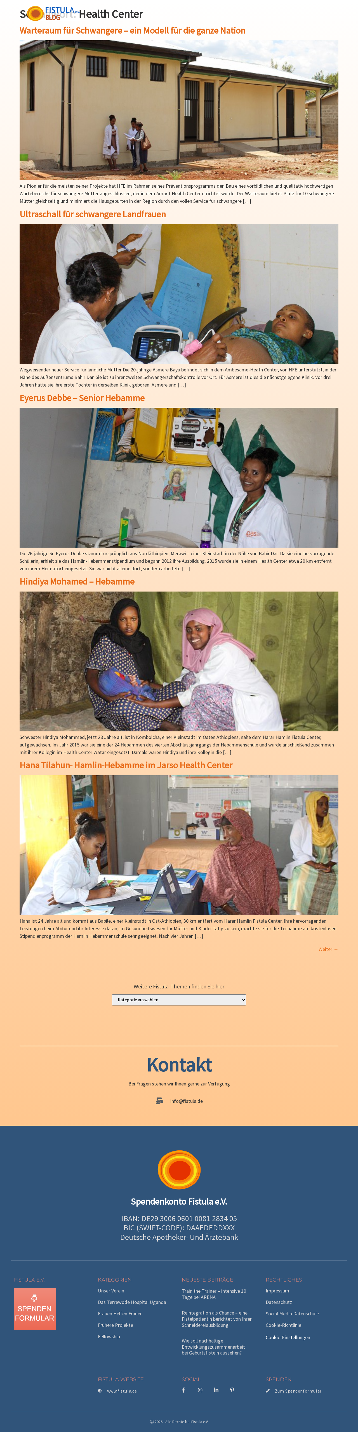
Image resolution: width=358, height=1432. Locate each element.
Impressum (277, 1291)
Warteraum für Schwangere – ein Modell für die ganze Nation (133, 30)
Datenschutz (279, 1302)
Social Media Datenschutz (292, 1313)
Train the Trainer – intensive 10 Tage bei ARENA (214, 1294)
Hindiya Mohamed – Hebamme (77, 581)
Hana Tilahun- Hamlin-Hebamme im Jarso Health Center (126, 765)
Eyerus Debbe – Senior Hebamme (82, 398)
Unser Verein (111, 1291)
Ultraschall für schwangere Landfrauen (93, 214)
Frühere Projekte (115, 1325)
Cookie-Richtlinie (283, 1325)
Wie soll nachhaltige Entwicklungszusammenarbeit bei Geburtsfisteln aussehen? (213, 1346)
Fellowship (109, 1336)
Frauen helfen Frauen (120, 1313)
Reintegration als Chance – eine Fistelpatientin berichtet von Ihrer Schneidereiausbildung (217, 1318)
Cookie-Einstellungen (288, 1337)
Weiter (328, 949)
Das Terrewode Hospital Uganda (132, 1302)
